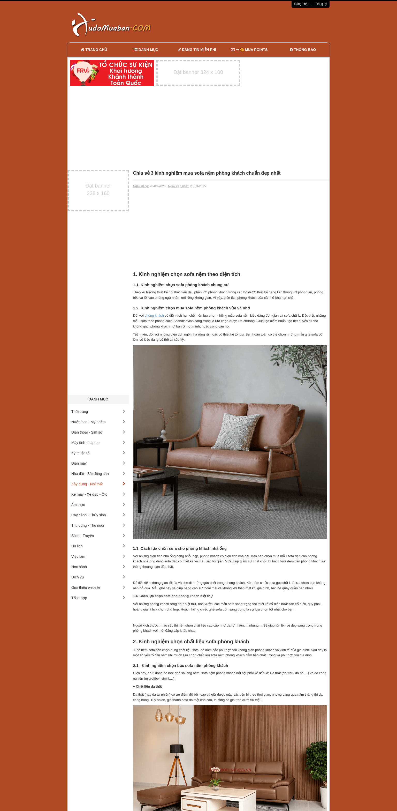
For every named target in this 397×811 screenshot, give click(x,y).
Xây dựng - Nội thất (98, 484)
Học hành (98, 567)
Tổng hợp (98, 598)
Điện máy (98, 463)
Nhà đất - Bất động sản (98, 474)
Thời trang (98, 412)
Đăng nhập (301, 4)
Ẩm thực (98, 505)
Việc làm (98, 556)
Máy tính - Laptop (98, 443)
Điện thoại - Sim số (98, 432)
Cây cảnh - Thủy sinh (98, 515)
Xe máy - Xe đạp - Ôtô (98, 494)
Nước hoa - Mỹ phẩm (98, 422)
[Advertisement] (253, 24)
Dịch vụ (98, 577)
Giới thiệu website (98, 587)
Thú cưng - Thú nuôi (98, 525)
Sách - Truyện (98, 536)
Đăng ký (321, 4)
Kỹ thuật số (98, 453)
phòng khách (154, 315)
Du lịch (98, 546)
